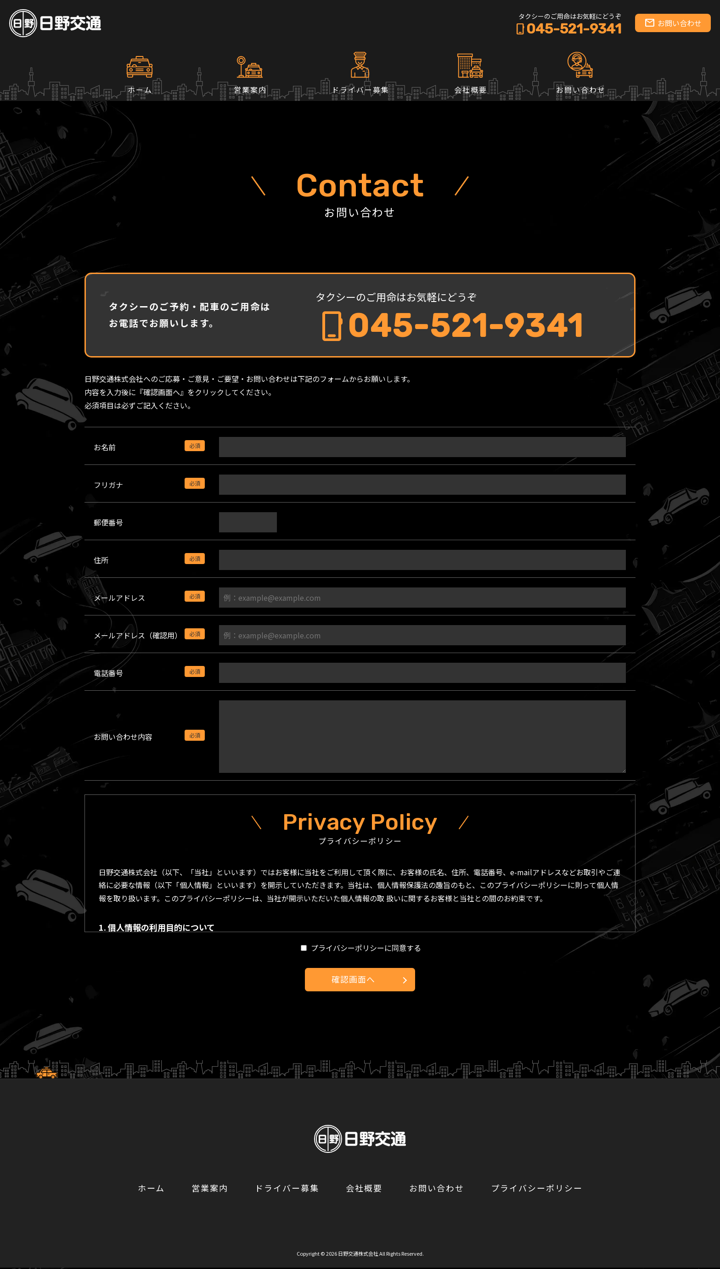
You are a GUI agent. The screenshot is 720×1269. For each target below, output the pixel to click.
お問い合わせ (673, 23)
